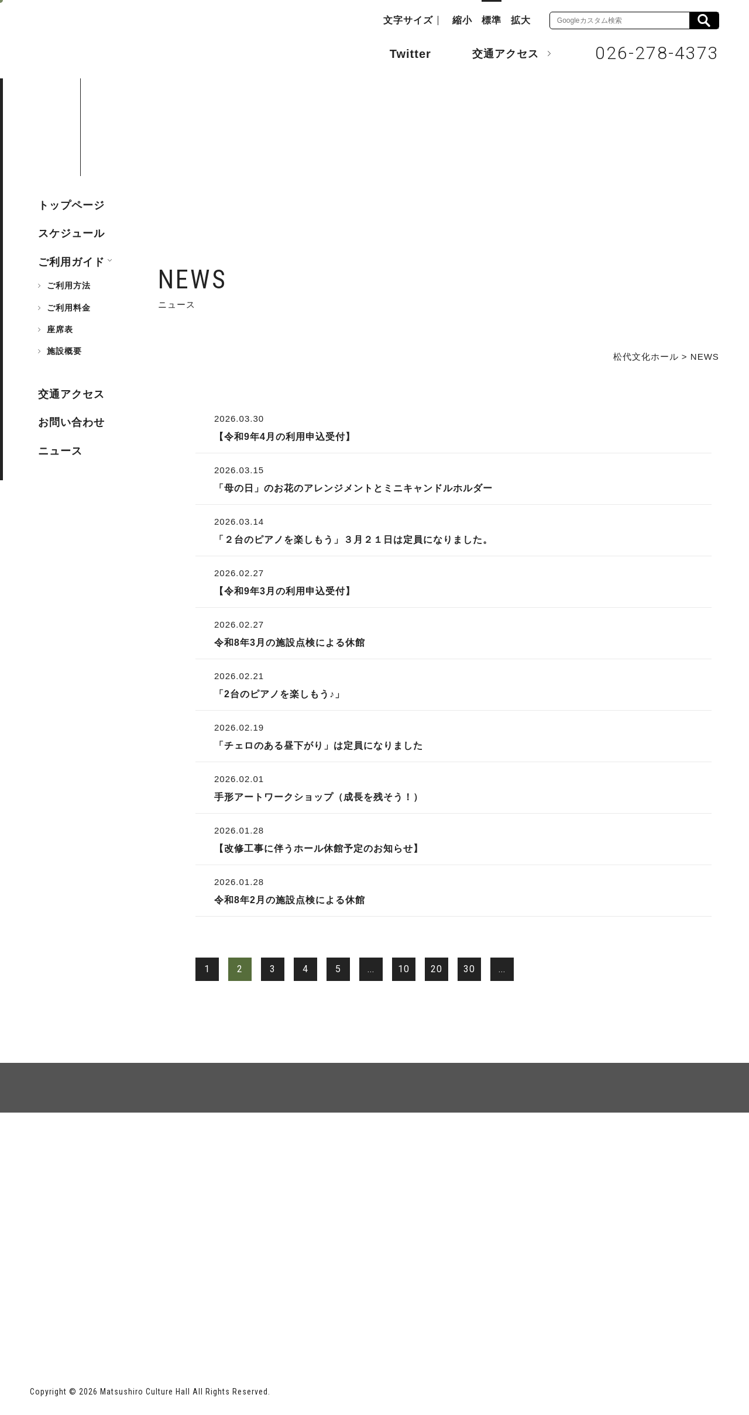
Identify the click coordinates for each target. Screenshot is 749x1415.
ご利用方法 (69, 285)
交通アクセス (497, 53)
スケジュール (71, 233)
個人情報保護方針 (172, 1155)
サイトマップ (74, 1155)
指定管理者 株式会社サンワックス (242, 1320)
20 (436, 969)
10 (404, 969)
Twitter (398, 52)
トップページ (71, 205)
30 (469, 969)
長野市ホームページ (74, 1320)
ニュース (60, 451)
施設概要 (64, 351)
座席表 (60, 329)
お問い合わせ (71, 422)
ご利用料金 (69, 307)
